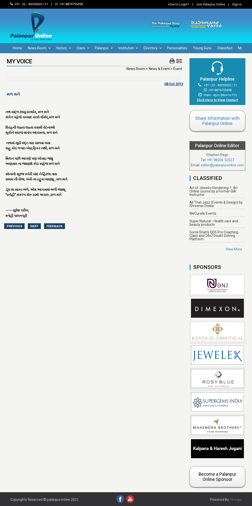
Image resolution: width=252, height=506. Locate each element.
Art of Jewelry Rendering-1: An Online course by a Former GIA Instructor (213, 191)
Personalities (177, 48)
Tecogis (236, 500)
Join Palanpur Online (210, 4)
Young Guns (202, 48)
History (63, 48)
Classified (224, 48)
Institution (128, 48)
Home (17, 48)
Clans (83, 48)
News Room (39, 48)
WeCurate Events (202, 213)
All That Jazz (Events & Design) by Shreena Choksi (216, 204)
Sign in (234, 4)
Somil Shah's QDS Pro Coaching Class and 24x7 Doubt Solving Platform (213, 235)
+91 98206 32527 (220, 160)
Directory (152, 48)
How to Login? (178, 4)
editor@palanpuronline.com (222, 165)
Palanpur (104, 48)
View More (234, 249)
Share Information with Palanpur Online (217, 121)
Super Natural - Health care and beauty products (213, 223)
